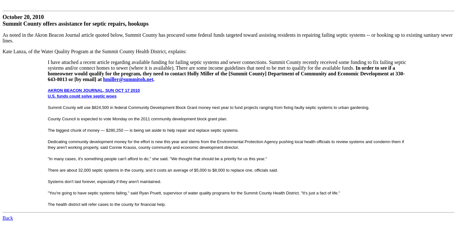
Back (8, 218)
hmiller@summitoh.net (128, 79)
